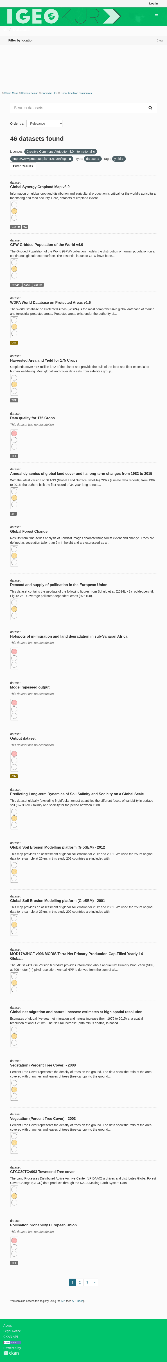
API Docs (77, 1301)
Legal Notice (12, 1331)
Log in (153, 3)
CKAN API (10, 1336)
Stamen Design (29, 93)
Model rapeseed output (30, 687)
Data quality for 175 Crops (32, 418)
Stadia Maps (11, 93)
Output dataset (23, 738)
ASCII (27, 284)
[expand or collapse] (156, 15)
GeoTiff (15, 227)
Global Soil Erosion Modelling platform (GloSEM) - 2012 (57, 847)
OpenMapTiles (49, 93)
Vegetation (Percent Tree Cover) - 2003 (43, 1119)
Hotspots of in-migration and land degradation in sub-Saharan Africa (68, 636)
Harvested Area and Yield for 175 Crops (43, 360)
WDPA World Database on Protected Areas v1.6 (50, 302)
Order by (16, 123)
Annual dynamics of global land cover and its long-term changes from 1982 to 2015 (81, 474)
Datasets (21, 29)
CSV (13, 342)
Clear (160, 40)
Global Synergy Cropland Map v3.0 (40, 187)
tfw (25, 227)
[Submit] (151, 108)
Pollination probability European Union (43, 1225)
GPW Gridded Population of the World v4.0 (46, 245)
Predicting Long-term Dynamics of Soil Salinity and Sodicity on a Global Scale (77, 794)
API (63, 1301)
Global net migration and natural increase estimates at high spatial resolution (76, 1012)
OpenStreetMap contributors (76, 93)
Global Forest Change (28, 531)
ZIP (13, 513)
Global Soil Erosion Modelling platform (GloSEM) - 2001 (57, 901)
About (7, 1325)
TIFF (13, 400)
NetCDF (15, 284)
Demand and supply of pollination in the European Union (58, 585)
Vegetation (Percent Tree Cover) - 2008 (43, 1065)
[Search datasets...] (77, 108)
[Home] (5, 29)
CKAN (11, 1353)
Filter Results (23, 166)
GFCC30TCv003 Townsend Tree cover (42, 1172)
